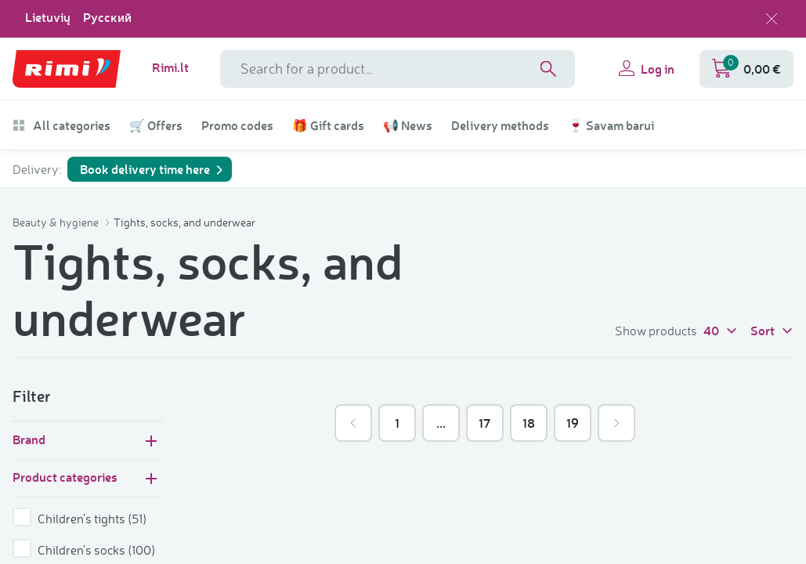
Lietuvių (47, 17)
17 (484, 422)
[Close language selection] (771, 18)
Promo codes (237, 125)
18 (528, 422)
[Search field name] (397, 69)
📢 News (407, 125)
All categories (61, 125)
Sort (771, 330)
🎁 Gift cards (328, 125)
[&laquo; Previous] (353, 423)
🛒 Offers (156, 125)
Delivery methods (500, 125)
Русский (107, 17)
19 (572, 422)
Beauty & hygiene (57, 222)
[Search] (548, 69)
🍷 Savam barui (611, 125)
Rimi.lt (170, 67)
